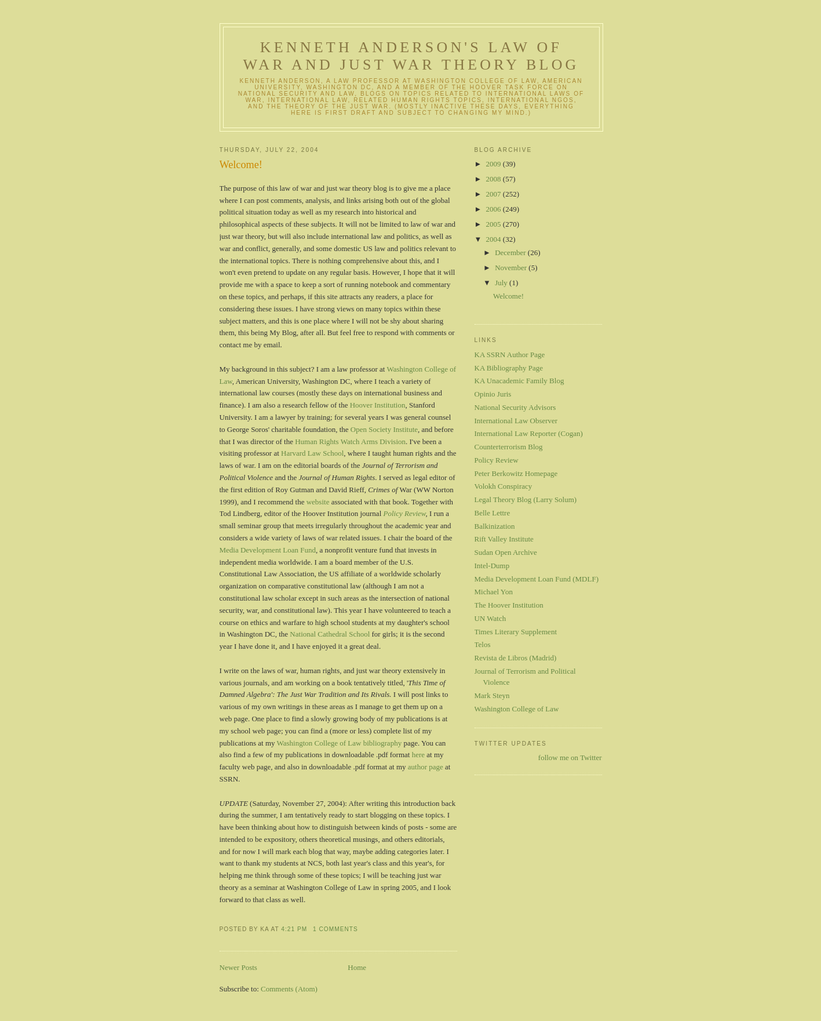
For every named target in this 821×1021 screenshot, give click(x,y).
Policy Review (405, 513)
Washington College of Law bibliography (339, 743)
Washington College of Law (517, 708)
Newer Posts (238, 967)
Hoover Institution (378, 405)
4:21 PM (294, 929)
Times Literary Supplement (516, 631)
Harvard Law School (312, 453)
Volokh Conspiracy (503, 486)
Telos (483, 644)
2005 (494, 224)
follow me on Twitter (570, 757)
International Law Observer (516, 420)
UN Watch (490, 618)
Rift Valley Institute (504, 539)
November (511, 267)
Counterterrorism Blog (509, 446)
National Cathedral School (330, 634)
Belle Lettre (492, 512)
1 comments (335, 929)
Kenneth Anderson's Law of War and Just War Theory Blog (411, 56)
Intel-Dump (492, 565)
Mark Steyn (492, 695)
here (418, 754)
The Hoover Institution (509, 605)
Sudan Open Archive (506, 552)
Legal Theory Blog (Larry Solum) (526, 499)
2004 (494, 239)
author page (425, 766)
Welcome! (241, 164)
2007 (494, 194)
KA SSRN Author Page (510, 354)
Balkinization (495, 526)
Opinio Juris (493, 394)
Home (357, 967)
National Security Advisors (515, 407)
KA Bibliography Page (509, 368)
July (502, 282)
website (318, 501)
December (511, 252)
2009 (494, 163)
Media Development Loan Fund (268, 550)
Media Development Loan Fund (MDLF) (537, 579)
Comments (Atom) (289, 988)
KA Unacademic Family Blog (519, 380)
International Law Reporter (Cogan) (529, 433)
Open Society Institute (384, 429)
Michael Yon (494, 591)
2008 (494, 179)
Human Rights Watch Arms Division (350, 441)
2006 (494, 209)
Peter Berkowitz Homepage (516, 473)
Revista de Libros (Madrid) (516, 657)
